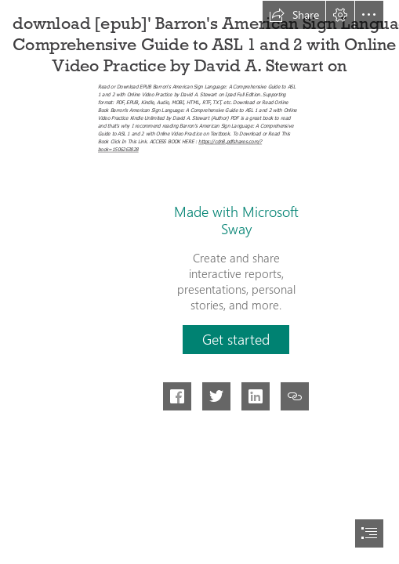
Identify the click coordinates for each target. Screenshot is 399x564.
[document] (199, 282)
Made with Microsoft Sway (236, 220)
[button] (294, 15)
